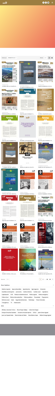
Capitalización (5, 294)
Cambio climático (27, 292)
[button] (52, 2)
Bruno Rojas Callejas (22, 310)
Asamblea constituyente (8, 292)
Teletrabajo (31, 300)
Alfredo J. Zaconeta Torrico (8, 310)
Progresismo (45, 297)
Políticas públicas (28, 297)
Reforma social (5, 300)
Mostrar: (41, 57)
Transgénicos (5, 302)
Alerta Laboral (41, 245)
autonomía (18, 292)
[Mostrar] (45, 58)
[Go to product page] (9, 72)
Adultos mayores (6, 289)
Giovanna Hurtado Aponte (24, 312)
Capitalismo (45, 292)
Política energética (43, 294)
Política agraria (33, 294)
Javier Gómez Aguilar (43, 312)
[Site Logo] (4, 2)
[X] (46, 3)
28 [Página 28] (47, 279)
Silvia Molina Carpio (33, 315)
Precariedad (37, 297)
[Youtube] (48, 3)
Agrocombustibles (16, 289)
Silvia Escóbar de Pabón (21, 315)
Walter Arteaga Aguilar (45, 315)
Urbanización (17, 302)
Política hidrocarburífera (16, 297)
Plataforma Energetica (24, 85)
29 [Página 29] (50, 279)
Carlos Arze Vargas (33, 310)
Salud (12, 300)
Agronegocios (35, 289)
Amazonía (42, 289)
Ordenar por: (4, 57)
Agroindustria (26, 289)
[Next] (53, 279)
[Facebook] (43, 3)
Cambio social (36, 292)
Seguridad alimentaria (21, 300)
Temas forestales (40, 300)
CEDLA (39, 112)
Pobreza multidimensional (21, 294)
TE (11, 302)
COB (11, 294)
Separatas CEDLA (5, 84)
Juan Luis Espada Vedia (7, 315)
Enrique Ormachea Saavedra (9, 312)
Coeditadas (22, 272)
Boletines (22, 112)
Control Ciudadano (24, 192)
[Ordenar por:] (12, 58)
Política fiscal (5, 297)
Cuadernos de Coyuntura (43, 165)
